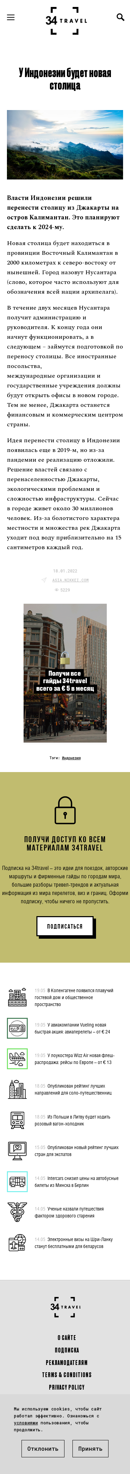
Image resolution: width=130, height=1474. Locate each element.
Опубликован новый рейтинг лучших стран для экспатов (77, 1150)
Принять (90, 1448)
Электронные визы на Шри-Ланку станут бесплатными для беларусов (74, 1242)
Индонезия (71, 758)
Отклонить (43, 1448)
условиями (26, 1422)
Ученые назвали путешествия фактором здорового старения (69, 1211)
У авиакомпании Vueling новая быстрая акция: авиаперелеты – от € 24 (72, 1028)
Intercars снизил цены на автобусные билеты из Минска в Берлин (77, 1181)
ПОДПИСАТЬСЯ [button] (65, 926)
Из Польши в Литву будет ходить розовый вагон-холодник (72, 1120)
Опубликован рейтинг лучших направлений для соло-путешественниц (73, 1089)
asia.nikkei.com (70, 580)
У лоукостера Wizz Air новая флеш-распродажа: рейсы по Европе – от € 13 (75, 1058)
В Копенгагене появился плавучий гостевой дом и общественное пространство (74, 997)
